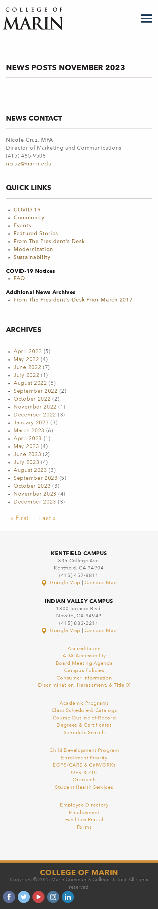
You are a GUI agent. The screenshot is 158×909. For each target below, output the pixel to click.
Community (29, 217)
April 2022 (28, 351)
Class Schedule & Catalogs (84, 710)
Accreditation (84, 648)
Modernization (33, 249)
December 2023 (35, 502)
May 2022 (26, 359)
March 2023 (29, 430)
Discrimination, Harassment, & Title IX (84, 685)
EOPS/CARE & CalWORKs (84, 765)
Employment (84, 812)
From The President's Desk (49, 241)
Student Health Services (84, 787)
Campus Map (100, 582)
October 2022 (32, 399)
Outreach (84, 779)
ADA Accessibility (84, 655)
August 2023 (30, 470)
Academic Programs (84, 703)
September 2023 (36, 478)
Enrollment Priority (84, 758)
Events (22, 225)
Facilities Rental (84, 819)
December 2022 (35, 415)
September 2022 (36, 391)
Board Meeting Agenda (84, 663)
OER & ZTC (84, 772)
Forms (84, 827)
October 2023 (32, 486)
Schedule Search (84, 732)
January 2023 (31, 422)
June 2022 (27, 367)
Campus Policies (84, 670)
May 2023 (26, 446)
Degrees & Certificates (84, 725)
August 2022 (30, 383)
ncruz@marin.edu (29, 164)
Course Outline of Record (84, 718)
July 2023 (26, 462)
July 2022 (26, 375)
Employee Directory (84, 805)
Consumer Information (84, 678)
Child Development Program (84, 750)
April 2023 (28, 438)
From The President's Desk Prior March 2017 (73, 300)
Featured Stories (36, 233)
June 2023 (27, 454)
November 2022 (35, 407)
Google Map (61, 582)
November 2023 (35, 494)
